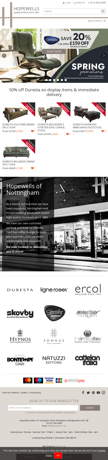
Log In (66, 2)
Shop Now (54, 51)
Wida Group (60, 446)
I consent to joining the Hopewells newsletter (50, 412)
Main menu (97, 20)
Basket (24, 392)
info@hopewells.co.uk (57, 426)
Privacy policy (35, 392)
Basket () (79, 2)
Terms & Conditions (10, 392)
